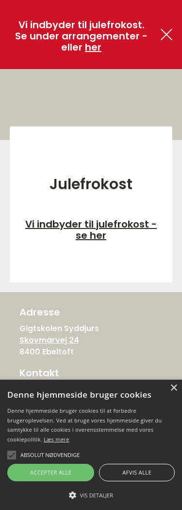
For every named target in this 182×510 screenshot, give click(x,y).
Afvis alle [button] (136, 472)
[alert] (91, 445)
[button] (91, 494)
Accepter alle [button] (50, 472)
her (93, 47)
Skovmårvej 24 (49, 340)
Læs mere (56, 439)
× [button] (173, 388)
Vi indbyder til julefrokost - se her (91, 229)
